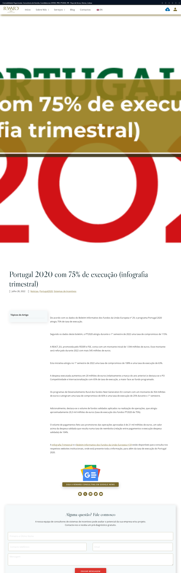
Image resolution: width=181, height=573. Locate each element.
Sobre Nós (41, 9)
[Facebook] (80, 494)
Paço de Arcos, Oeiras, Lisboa (81, 3)
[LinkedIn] (90, 494)
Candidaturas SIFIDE (48, 3)
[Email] (133, 547)
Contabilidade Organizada (12, 3)
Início (28, 9)
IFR (68, 3)
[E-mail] (101, 494)
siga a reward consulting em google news (90, 484)
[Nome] (90, 536)
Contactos (85, 9)
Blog (72, 9)
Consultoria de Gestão (31, 3)
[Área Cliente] (175, 10)
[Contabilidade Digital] (167, 10)
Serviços (58, 9)
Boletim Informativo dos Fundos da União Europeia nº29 (104, 444)
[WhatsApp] (96, 494)
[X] (85, 494)
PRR (58, 3)
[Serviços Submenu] (64, 10)
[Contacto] (47, 547)
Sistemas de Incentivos (65, 291)
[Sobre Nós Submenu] (48, 10)
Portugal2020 (46, 291)
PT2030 (63, 3)
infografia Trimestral (62, 444)
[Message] (90, 559)
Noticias (34, 291)
